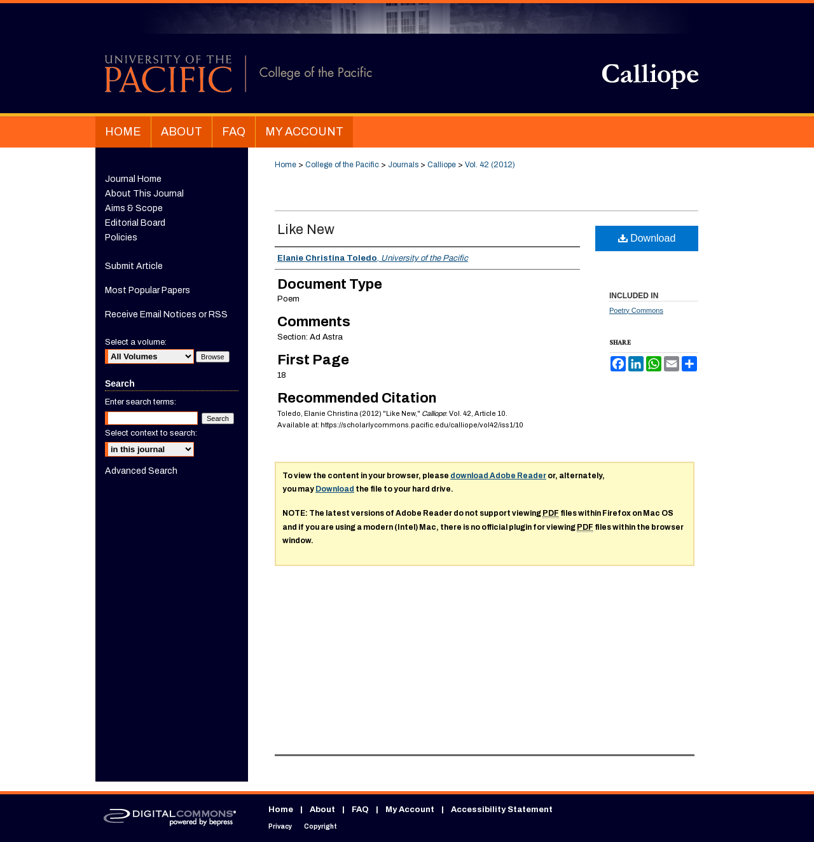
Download (647, 238)
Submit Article (134, 266)
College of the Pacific (342, 164)
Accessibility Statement (502, 809)
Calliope (441, 164)
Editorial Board (135, 223)
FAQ (360, 809)
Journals (403, 164)
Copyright (320, 826)
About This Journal (144, 193)
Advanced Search (141, 471)
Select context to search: (151, 433)
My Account (409, 809)
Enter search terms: (140, 401)
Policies (121, 237)
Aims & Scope (134, 208)
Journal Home (133, 179)
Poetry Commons (636, 310)
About (322, 809)
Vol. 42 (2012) (490, 164)
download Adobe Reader (498, 475)
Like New (306, 229)
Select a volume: (136, 342)
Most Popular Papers (147, 290)
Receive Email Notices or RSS (166, 314)
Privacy (280, 826)
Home (285, 164)
